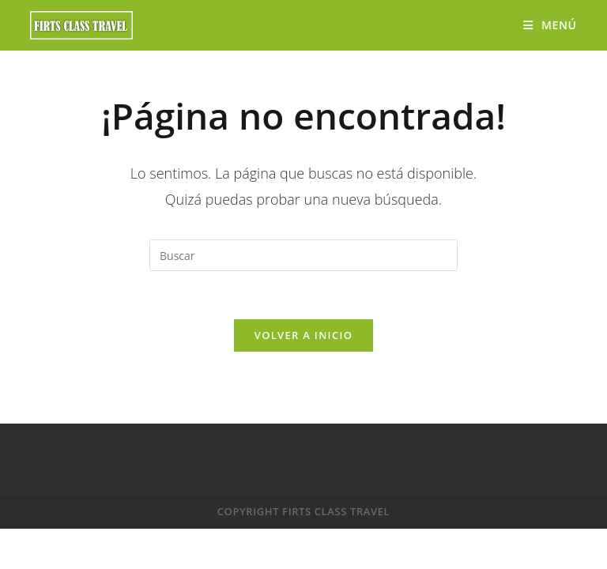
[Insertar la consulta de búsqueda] (303, 255)
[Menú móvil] (549, 24)
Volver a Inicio (303, 335)
